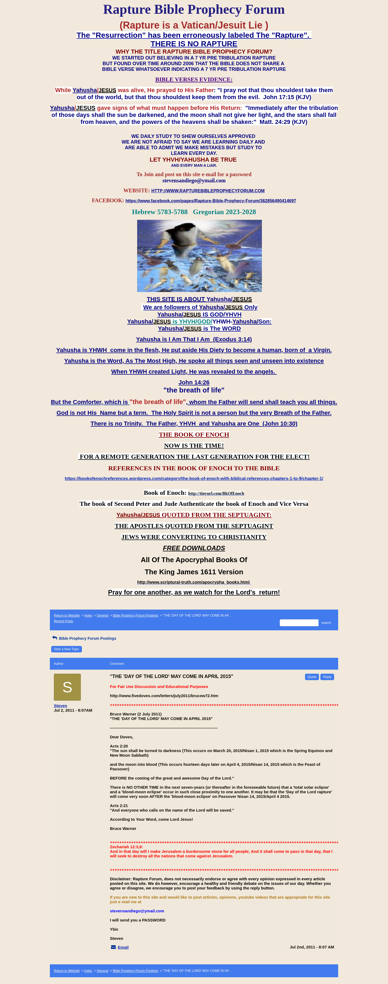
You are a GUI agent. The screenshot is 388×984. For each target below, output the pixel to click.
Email (123, 947)
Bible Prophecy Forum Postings (135, 615)
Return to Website (67, 615)
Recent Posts (63, 621)
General (102, 615)
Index (88, 615)
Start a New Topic (66, 649)
